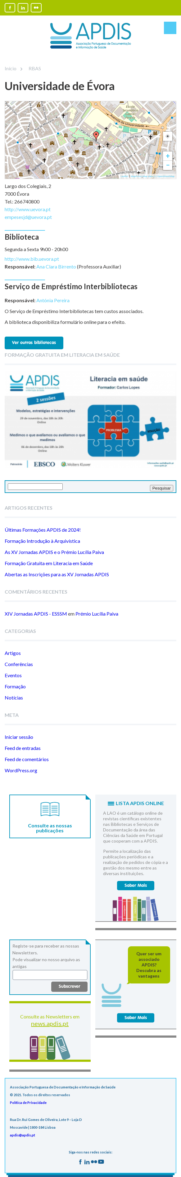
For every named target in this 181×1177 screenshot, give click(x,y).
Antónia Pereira (53, 300)
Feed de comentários (27, 759)
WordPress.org (21, 770)
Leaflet (124, 176)
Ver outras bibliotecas (34, 343)
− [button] (168, 165)
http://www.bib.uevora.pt (32, 259)
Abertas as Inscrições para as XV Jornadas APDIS (57, 574)
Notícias (14, 697)
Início (10, 68)
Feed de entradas (23, 748)
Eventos (13, 675)
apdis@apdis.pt (22, 1135)
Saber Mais (135, 885)
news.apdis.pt (50, 1023)
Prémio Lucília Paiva (96, 614)
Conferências (19, 664)
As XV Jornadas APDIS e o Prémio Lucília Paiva (54, 552)
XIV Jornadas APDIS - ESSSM (36, 614)
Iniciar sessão (19, 737)
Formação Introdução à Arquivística (42, 541)
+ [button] (168, 156)
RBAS (30, 68)
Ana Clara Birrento (56, 266)
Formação (15, 686)
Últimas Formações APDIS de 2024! (43, 530)
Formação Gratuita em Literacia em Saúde (49, 563)
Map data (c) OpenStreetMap (158, 176)
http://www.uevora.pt (28, 209)
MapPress (136, 176)
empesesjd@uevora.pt (28, 217)
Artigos (13, 653)
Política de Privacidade (28, 1103)
